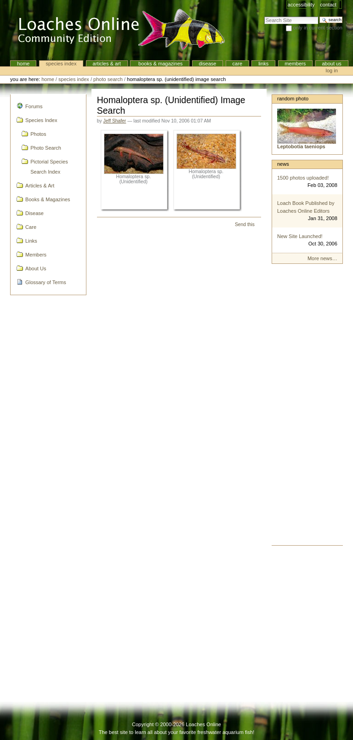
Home (23, 63)
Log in (332, 70)
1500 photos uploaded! (303, 178)
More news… (322, 258)
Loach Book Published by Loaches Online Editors (306, 207)
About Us (331, 63)
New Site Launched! (300, 236)
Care (237, 63)
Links (263, 63)
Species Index (61, 63)
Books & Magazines (159, 63)
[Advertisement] (307, 407)
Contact (328, 4)
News (283, 164)
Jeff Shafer (114, 120)
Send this (245, 224)
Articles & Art (107, 63)
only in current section (317, 27)
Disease (207, 63)
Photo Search (108, 79)
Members (295, 63)
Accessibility (301, 4)
